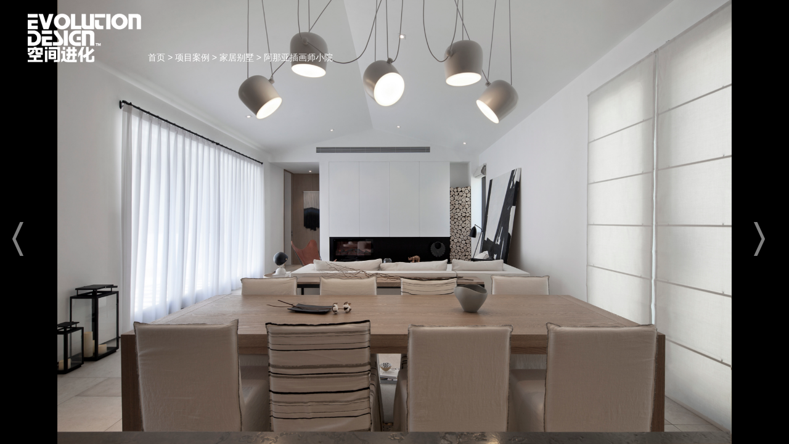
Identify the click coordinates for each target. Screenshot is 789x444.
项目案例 (192, 57)
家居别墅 (236, 57)
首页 (84, 38)
